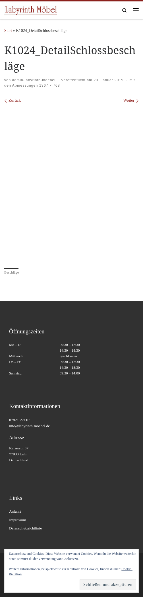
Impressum (17, 520)
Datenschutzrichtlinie (25, 528)
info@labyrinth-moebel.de (29, 426)
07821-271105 (20, 420)
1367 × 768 (49, 85)
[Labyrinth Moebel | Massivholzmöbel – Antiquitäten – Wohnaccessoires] (30, 9)
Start (8, 30)
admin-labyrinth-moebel (33, 80)
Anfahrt (15, 511)
